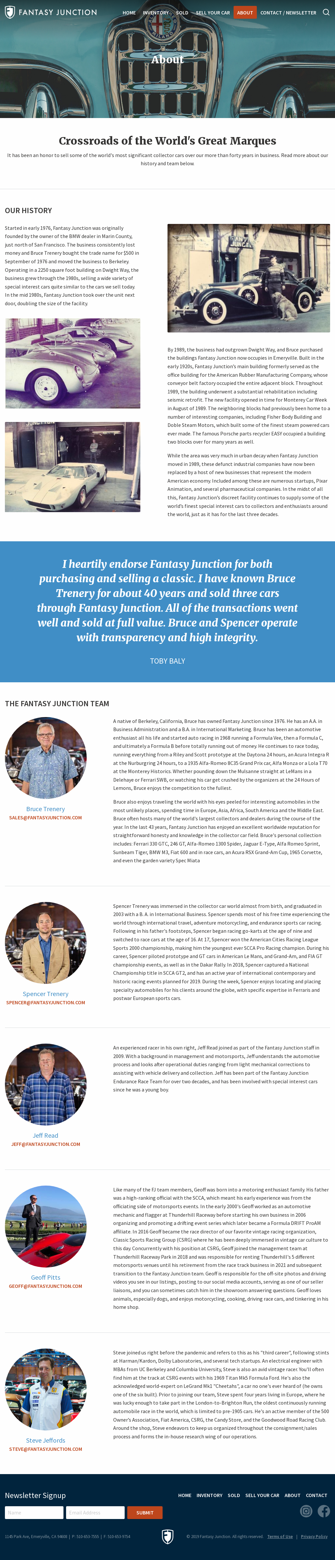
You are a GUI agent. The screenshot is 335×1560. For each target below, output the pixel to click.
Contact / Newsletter (288, 12)
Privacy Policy (314, 1536)
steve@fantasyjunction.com (45, 1449)
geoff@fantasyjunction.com (45, 1286)
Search (326, 12)
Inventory (156, 12)
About (245, 12)
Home (129, 12)
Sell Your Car (213, 12)
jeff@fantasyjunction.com (45, 1144)
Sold (182, 12)
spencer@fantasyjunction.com (45, 1002)
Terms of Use (280, 1536)
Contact (316, 1495)
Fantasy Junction (51, 12)
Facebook (324, 1511)
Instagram (306, 1511)
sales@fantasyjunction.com (45, 817)
